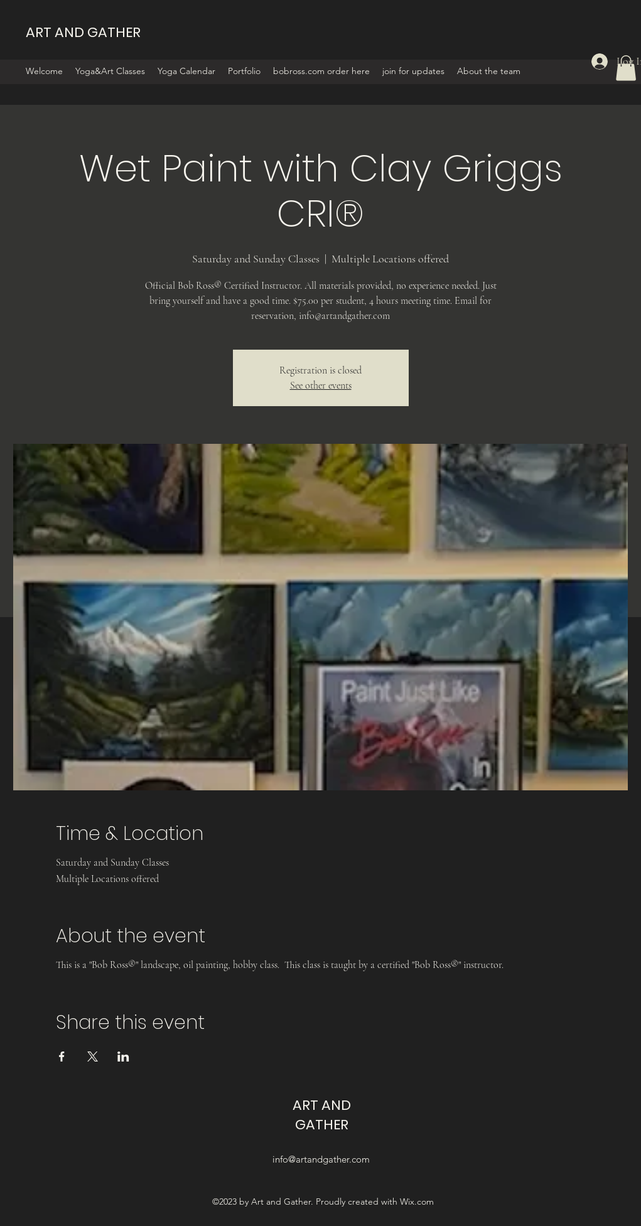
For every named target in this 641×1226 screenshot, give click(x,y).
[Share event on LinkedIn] (123, 1056)
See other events (321, 385)
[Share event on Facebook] (62, 1056)
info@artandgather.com (321, 1159)
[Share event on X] (93, 1056)
